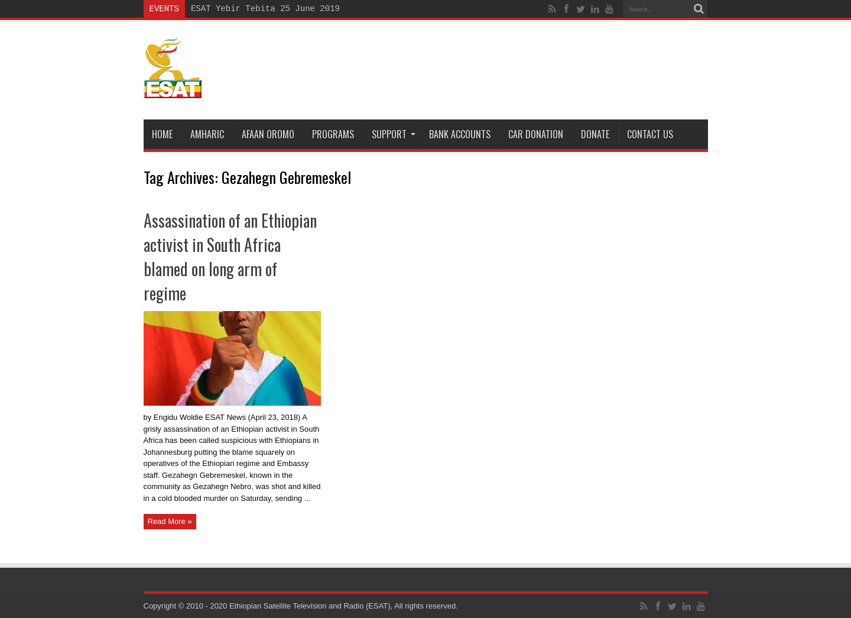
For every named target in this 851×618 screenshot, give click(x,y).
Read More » (170, 521)
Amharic (207, 134)
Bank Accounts (460, 134)
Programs (333, 134)
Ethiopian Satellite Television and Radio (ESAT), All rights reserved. (343, 605)
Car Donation (535, 134)
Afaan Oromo (268, 134)
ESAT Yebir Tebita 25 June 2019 (265, 8)
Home (162, 134)
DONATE (595, 134)
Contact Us (650, 134)
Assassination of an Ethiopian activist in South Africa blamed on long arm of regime (230, 256)
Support (393, 134)
